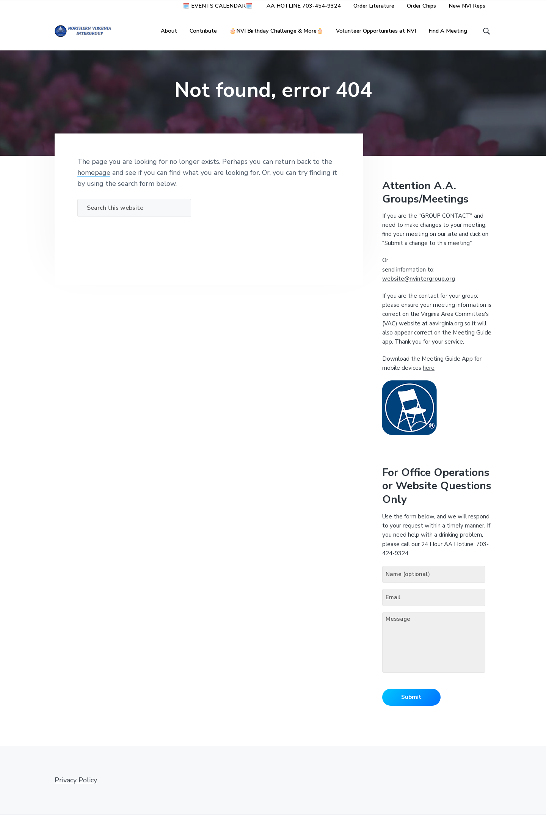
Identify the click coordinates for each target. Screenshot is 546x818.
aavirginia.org (446, 327)
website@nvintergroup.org (418, 282)
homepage (93, 176)
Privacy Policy (76, 783)
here (429, 371)
